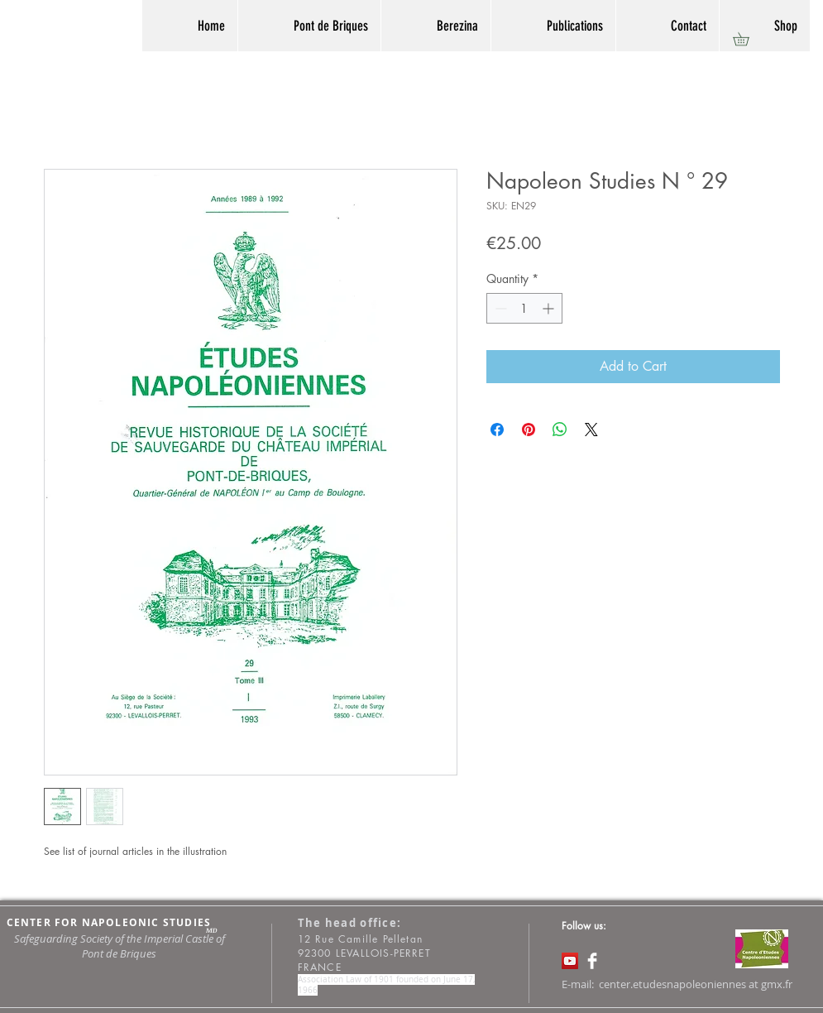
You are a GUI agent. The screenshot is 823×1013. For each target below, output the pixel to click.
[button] (747, 39)
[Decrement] (499, 308)
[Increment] (549, 308)
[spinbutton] (524, 308)
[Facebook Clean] (592, 961)
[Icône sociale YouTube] (570, 961)
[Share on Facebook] (497, 429)
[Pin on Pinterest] (528, 429)
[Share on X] (591, 429)
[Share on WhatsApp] (560, 429)
